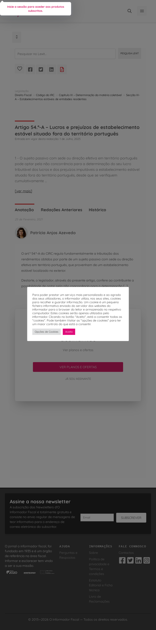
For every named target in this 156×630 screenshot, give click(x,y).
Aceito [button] (69, 331)
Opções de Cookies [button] (46, 331)
